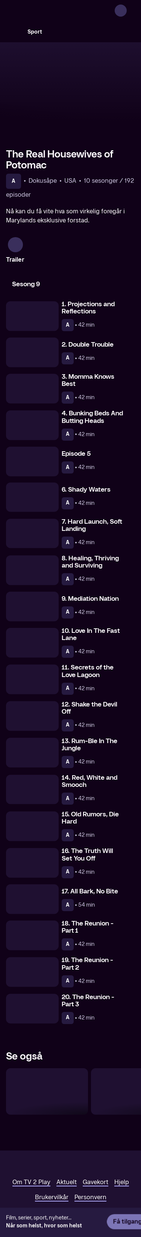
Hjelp (121, 1150)
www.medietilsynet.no (51, 1199)
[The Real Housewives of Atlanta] (47, 1059)
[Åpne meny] (130, 10)
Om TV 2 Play (31, 1150)
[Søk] (13, 31)
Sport (34, 32)
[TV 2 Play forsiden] (62, 10)
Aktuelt (66, 1150)
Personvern (90, 1165)
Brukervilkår (51, 1165)
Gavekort (95, 1150)
